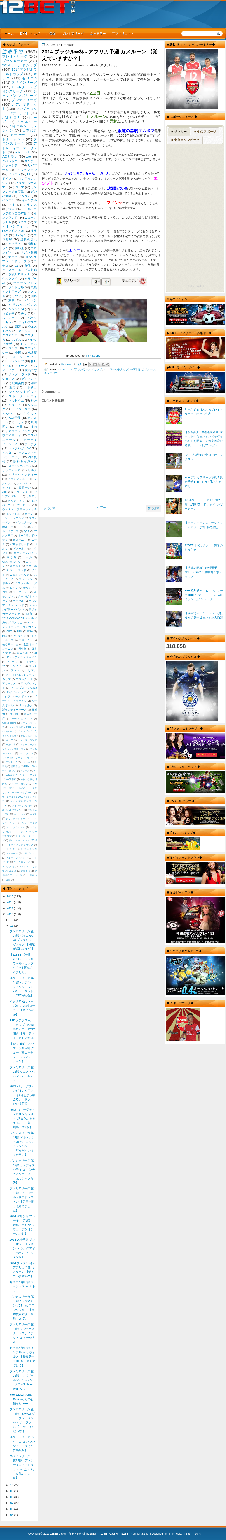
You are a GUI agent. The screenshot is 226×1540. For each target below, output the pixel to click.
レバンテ (22, 483)
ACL (4, 492)
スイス (16, 339)
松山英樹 (18, 383)
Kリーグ (25, 770)
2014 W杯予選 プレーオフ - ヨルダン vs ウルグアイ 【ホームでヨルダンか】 (22, 1248)
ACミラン (10, 156)
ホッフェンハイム (25, 553)
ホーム (9, 33)
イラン (22, 365)
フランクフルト (18, 479)
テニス (22, 222)
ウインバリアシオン (22, 805)
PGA (30, 631)
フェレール (12, 853)
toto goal (22, 152)
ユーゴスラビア (22, 862)
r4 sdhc (196, 1533)
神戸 (34, 400)
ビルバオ (9, 413)
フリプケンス (29, 853)
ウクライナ (19, 635)
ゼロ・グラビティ (15, 827)
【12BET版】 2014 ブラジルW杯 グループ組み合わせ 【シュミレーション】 (22, 1052)
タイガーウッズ (16, 692)
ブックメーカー (15, 61)
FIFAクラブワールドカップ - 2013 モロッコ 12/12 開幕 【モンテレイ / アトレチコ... (23, 1029)
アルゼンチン (27, 169)
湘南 (34, 426)
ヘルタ (7, 452)
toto (28, 156)
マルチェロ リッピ (12, 757)
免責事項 (25, 871)
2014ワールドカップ (116, 369)
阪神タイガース (25, 461)
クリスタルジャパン (17, 818)
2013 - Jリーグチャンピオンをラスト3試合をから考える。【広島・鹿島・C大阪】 (22, 1118)
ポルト (6, 583)
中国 (18, 352)
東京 (11, 300)
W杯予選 (135, 369)
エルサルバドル (29, 736)
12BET (92, 1533)
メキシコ (25, 330)
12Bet (61, 369)
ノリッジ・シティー (22, 474)
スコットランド (16, 570)
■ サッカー (179, 131)
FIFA (19, 631)
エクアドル (13, 514)
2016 (10, 896)
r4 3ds (186, 1533)
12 (12, 919)
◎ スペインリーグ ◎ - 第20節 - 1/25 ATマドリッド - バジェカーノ (204, 504)
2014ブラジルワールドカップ (84, 369)
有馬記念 (23, 653)
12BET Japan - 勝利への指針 (67, 1533)
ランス (15, 670)
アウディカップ (19, 784)
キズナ (33, 814)
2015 (10, 902)
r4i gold (176, 1533)
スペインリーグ (24, 82)
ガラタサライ (21, 592)
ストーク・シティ (23, 396)
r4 (168, 1533)
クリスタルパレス (23, 304)
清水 (34, 383)
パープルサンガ (28, 849)
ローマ (19, 187)
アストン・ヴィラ (23, 357)
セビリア (14, 243)
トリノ (19, 422)
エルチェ (30, 387)
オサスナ (15, 566)
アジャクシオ (24, 679)
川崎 (34, 296)
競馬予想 (31, 370)
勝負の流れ (28, 239)
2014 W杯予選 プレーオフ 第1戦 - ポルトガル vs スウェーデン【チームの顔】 (22, 1224)
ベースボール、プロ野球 (19, 270)
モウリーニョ (10, 644)
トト (12, 204)
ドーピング (8, 849)
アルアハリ (22, 788)
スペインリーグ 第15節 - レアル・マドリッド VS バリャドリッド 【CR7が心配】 (21, 986)
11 (12, 925)
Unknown (67, 363)
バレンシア (16, 361)
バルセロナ (11, 117)
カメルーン (148, 369)
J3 (35, 653)
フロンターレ (26, 753)
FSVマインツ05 (13, 230)
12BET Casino (109, 1533)
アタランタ (21, 492)
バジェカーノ (24, 522)
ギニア (9, 740)
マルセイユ (16, 400)
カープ (29, 514)
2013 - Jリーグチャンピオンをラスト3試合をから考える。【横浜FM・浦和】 (22, 1095)
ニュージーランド (27, 740)
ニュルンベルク (19, 574)
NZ (35, 770)
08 (12, 1497)
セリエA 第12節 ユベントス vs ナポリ (22, 1286)
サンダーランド (19, 374)
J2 (16, 265)
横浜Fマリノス (20, 274)
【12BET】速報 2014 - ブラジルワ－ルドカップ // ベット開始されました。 (21, 963)
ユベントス (10, 161)
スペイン (21, 235)
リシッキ (25, 762)
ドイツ (7, 178)
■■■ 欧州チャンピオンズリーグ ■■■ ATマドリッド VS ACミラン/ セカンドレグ (204, 595)
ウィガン (12, 661)
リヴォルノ (26, 705)
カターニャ (20, 539)
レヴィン (23, 866)
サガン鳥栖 (28, 252)
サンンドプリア (28, 823)
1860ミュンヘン (22, 718)
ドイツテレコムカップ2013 (23, 840)
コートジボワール (19, 465)
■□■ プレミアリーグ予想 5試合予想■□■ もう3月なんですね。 (204, 482)
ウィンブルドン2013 (23, 687)
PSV (4, 635)
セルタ (32, 470)
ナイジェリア (21, 409)
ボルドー (7, 527)
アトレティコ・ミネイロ (21, 657)
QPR (26, 531)
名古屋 (32, 352)
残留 (29, 613)
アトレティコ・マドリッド (19, 147)
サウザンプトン (25, 283)
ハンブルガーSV (19, 448)
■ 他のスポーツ (205, 131)
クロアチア (10, 335)
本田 (19, 426)
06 (12, 1509)
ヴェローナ (24, 505)
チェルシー (26, 122)
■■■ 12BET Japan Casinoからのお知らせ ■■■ (21, 1399)
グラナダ (31, 444)
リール (27, 557)
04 (12, 1515)
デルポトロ (22, 696)
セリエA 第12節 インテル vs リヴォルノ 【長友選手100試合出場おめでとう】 (22, 1356)
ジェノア (8, 378)
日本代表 (29, 130)
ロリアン (31, 670)
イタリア (25, 196)
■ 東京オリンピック (185, 140)
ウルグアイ (10, 278)
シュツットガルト (23, 391)
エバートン (29, 300)
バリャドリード (19, 544)
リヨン (22, 527)
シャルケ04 (16, 309)
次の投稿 (49, 508)
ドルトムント (13, 139)
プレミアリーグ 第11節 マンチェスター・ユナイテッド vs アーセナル (22, 1333)
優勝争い (25, 487)
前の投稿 (153, 508)
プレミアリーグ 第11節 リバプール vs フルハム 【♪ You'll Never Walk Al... (21, 1380)
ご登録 (51, 33)
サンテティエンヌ (13, 518)
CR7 (9, 631)
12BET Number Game (135, 1533)
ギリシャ (14, 404)
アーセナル (19, 135)
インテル (8, 200)
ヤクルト (30, 413)
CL (29, 174)
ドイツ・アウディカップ (19, 844)
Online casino (9, 723)
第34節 (14, 714)
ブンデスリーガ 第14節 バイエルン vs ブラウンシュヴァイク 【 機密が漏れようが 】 (22, 940)
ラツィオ (18, 296)
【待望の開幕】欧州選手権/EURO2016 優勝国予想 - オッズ (203, 572)
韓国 (11, 209)
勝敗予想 (13, 51)
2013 (10, 914)
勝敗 (28, 265)
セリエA (29, 78)
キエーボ (31, 566)
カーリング (20, 814)
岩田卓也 (15, 766)
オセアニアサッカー (12, 810)
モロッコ (32, 757)
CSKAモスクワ (11, 561)
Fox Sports (93, 355)
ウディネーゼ (11, 435)
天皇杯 (22, 648)
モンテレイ (11, 762)
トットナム (28, 344)
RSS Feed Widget (195, 286)
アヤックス (9, 683)
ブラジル (14, 174)
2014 (10, 908)
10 (12, 1485)
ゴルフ (13, 348)
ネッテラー (98, 33)
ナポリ (13, 257)
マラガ (12, 557)
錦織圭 (19, 248)
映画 (8, 879)
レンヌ (14, 587)
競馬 (12, 387)
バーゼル (18, 601)
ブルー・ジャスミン (17, 858)
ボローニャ (26, 640)
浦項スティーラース (14, 709)
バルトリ (11, 744)
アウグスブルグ (19, 431)
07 (12, 1503)
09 (12, 1491)
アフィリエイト (123, 33)
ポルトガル (16, 287)
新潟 (18, 326)
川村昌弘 (32, 875)
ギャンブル (29, 200)
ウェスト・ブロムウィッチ (19, 509)
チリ (24, 313)
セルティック (16, 500)
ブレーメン (26, 579)
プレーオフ (20, 548)
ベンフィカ (17, 666)
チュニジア (51, 373)
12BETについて (30, 33)
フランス (30, 204)
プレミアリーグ (73, 33)
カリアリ (31, 496)
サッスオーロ (11, 470)
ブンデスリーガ (24, 100)
